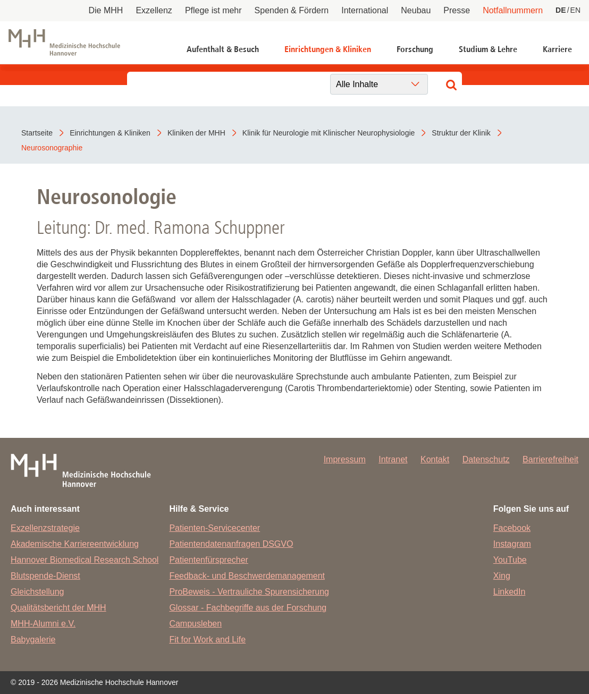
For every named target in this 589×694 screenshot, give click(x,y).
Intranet (392, 459)
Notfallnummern (513, 10)
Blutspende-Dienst (45, 575)
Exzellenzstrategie (45, 527)
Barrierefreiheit (550, 459)
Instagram (512, 543)
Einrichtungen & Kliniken (327, 49)
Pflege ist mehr (213, 10)
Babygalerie (33, 639)
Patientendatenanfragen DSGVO (231, 543)
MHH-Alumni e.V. (43, 623)
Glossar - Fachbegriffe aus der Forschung (247, 607)
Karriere (557, 49)
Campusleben (195, 623)
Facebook (512, 527)
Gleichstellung (37, 591)
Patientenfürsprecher (208, 559)
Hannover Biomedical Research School (84, 559)
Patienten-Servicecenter (214, 527)
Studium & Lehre (488, 49)
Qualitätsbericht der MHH (58, 607)
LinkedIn (509, 591)
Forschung (415, 49)
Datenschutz (486, 459)
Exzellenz (154, 10)
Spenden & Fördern (292, 10)
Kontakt (434, 459)
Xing (501, 575)
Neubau (416, 10)
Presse (456, 10)
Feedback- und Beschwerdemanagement (247, 575)
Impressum (345, 459)
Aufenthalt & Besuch (223, 49)
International (364, 10)
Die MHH (106, 10)
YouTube (510, 559)
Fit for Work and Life (207, 639)
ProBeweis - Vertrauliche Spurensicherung (249, 591)
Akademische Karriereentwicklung (75, 543)
